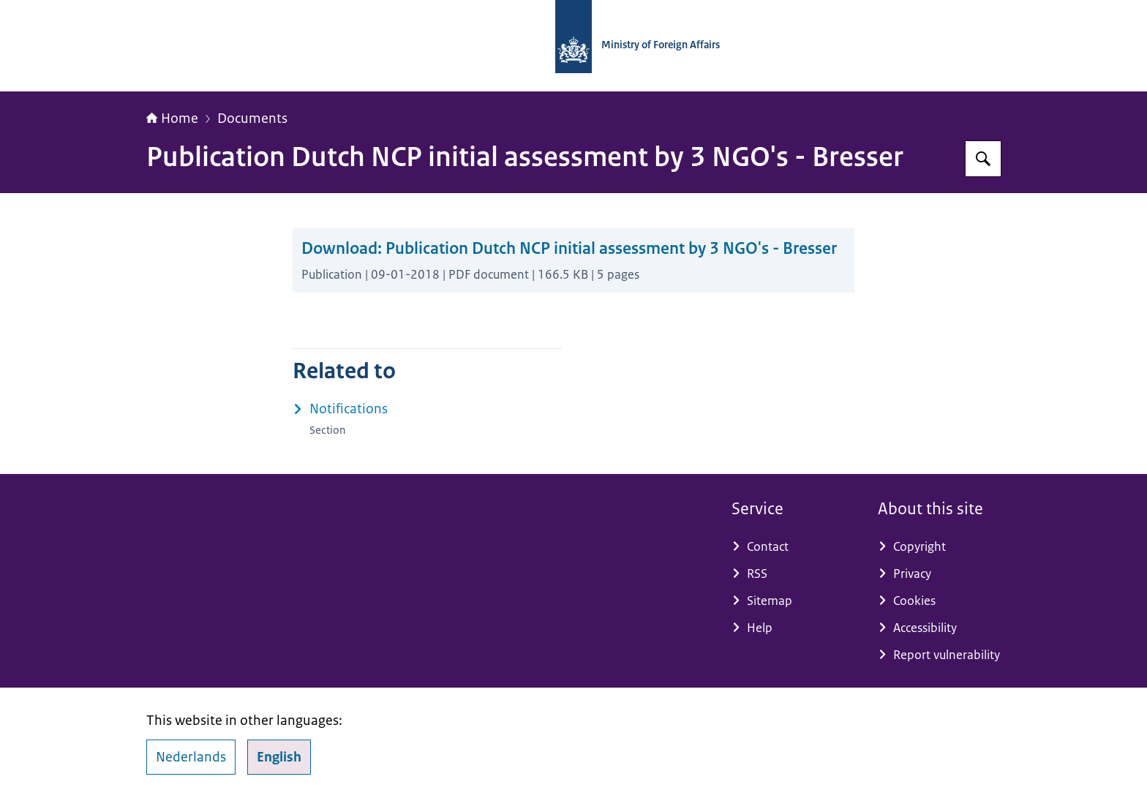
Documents (252, 118)
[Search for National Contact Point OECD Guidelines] (983, 158)
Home (172, 118)
